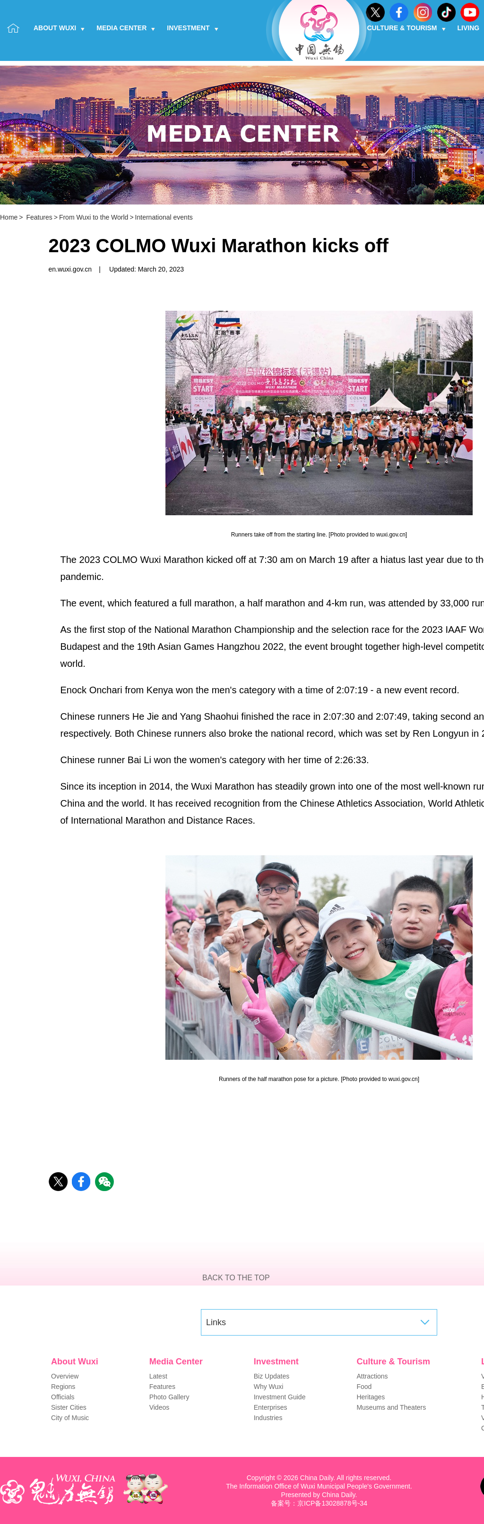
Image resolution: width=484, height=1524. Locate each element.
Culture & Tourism (406, 28)
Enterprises (270, 1407)
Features (39, 217)
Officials (63, 1397)
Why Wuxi (269, 1386)
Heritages (370, 1397)
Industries (268, 1418)
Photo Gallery (169, 1397)
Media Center (125, 28)
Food (364, 1386)
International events (164, 217)
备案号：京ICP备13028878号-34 (319, 1503)
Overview (64, 1376)
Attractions (372, 1376)
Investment (192, 28)
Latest (158, 1376)
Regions (63, 1386)
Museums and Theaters (391, 1407)
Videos (159, 1407)
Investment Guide (280, 1397)
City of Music (70, 1418)
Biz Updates (271, 1376)
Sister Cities (68, 1407)
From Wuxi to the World (94, 217)
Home (8, 217)
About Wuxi (59, 28)
